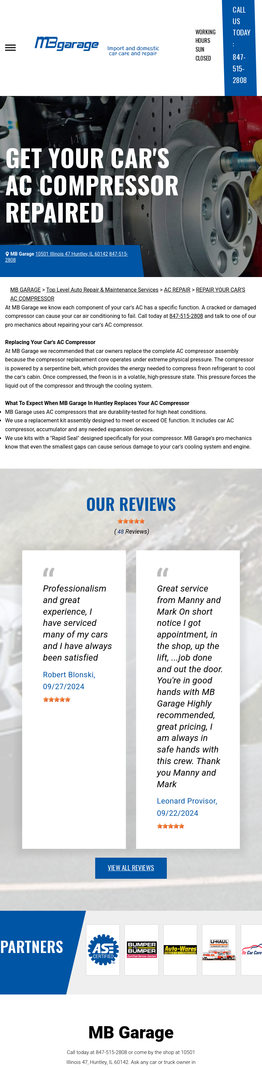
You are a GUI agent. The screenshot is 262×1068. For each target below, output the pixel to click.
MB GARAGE (25, 290)
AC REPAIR (177, 290)
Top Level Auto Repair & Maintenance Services (102, 290)
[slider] (131, 521)
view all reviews (131, 867)
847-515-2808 (240, 68)
